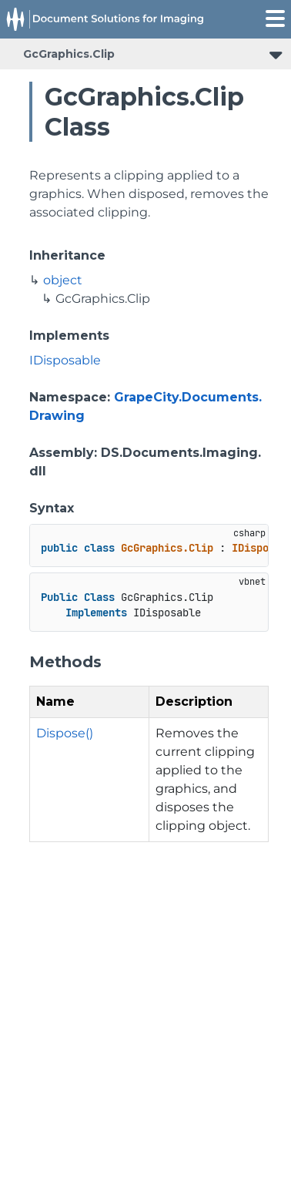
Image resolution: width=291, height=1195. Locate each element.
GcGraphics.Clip (69, 54)
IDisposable (65, 360)
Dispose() (64, 733)
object (62, 280)
